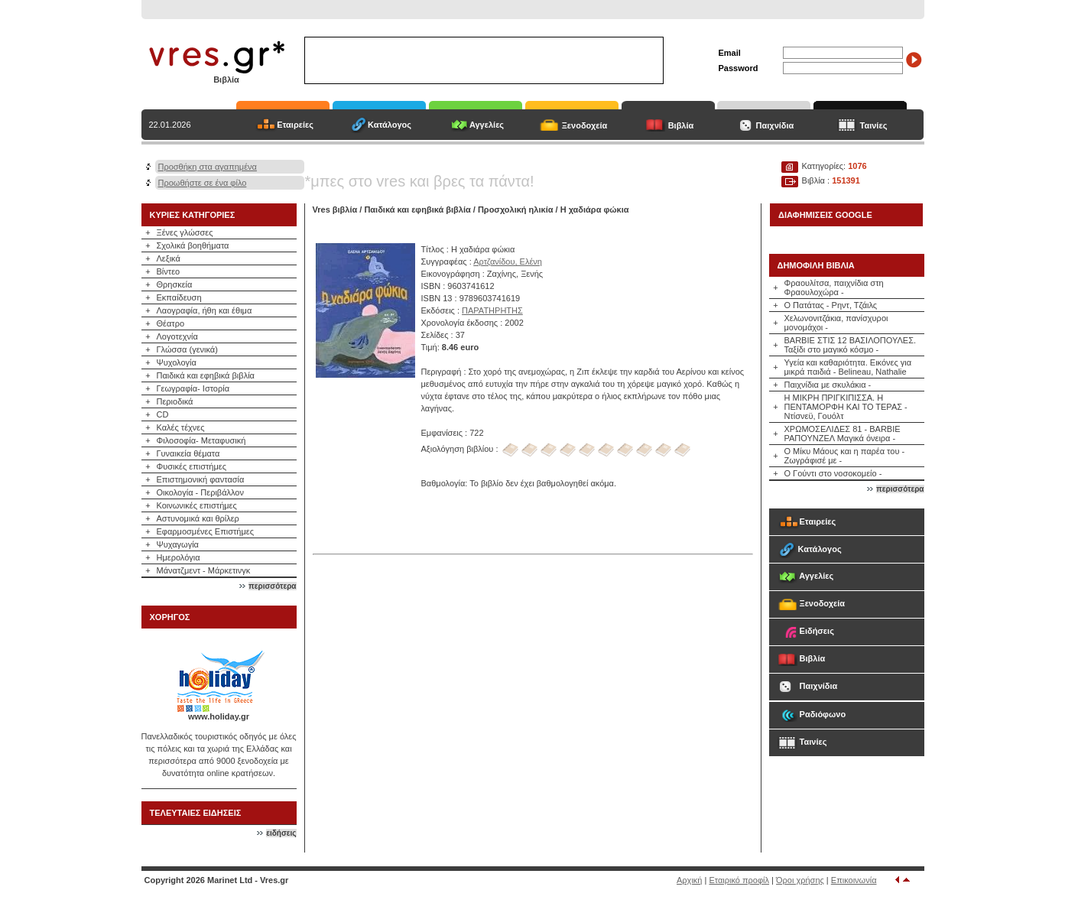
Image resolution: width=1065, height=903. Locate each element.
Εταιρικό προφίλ (739, 880)
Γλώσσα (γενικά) (187, 349)
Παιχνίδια (775, 125)
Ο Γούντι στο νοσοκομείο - (833, 473)
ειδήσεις (281, 833)
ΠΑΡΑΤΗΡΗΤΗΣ (492, 310)
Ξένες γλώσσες (185, 232)
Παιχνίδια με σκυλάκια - (828, 384)
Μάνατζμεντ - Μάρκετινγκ (204, 570)
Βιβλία (681, 125)
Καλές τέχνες (181, 427)
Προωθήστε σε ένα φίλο (202, 182)
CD (163, 414)
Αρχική (689, 880)
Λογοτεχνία (177, 336)
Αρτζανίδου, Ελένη (507, 261)
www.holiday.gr (218, 716)
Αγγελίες (486, 124)
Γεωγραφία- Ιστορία (193, 388)
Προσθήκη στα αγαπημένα (207, 166)
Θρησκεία (175, 284)
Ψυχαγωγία (178, 544)
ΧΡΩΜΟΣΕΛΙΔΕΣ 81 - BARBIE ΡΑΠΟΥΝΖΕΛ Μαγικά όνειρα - (842, 433)
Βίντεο (168, 271)
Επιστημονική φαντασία (201, 479)
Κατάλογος (389, 124)
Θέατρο (171, 323)
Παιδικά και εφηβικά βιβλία (206, 375)
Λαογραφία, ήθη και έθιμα (204, 310)
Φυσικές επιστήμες (192, 466)
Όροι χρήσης (800, 880)
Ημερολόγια (178, 557)
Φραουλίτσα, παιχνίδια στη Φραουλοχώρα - (834, 287)
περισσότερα (272, 586)
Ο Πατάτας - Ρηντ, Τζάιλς (831, 305)
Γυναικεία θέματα (188, 453)
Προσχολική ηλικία (516, 209)
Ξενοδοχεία (585, 125)
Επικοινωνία (854, 880)
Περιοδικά (175, 401)
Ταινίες (874, 125)
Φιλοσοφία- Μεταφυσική (201, 440)
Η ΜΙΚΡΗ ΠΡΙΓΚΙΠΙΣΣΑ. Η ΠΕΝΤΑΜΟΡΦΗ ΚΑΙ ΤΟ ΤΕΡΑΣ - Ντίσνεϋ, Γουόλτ (846, 407)
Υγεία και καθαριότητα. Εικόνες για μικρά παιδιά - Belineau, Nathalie (848, 367)
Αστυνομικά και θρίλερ (198, 518)
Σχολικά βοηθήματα (193, 245)
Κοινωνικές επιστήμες (197, 505)
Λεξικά (168, 258)
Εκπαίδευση (179, 297)
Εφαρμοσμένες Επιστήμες (206, 531)
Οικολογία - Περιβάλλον (201, 492)
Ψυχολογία (176, 362)
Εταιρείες (295, 124)
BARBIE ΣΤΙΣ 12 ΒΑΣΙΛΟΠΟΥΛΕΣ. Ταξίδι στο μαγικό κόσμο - (850, 345)
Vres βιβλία (335, 209)
